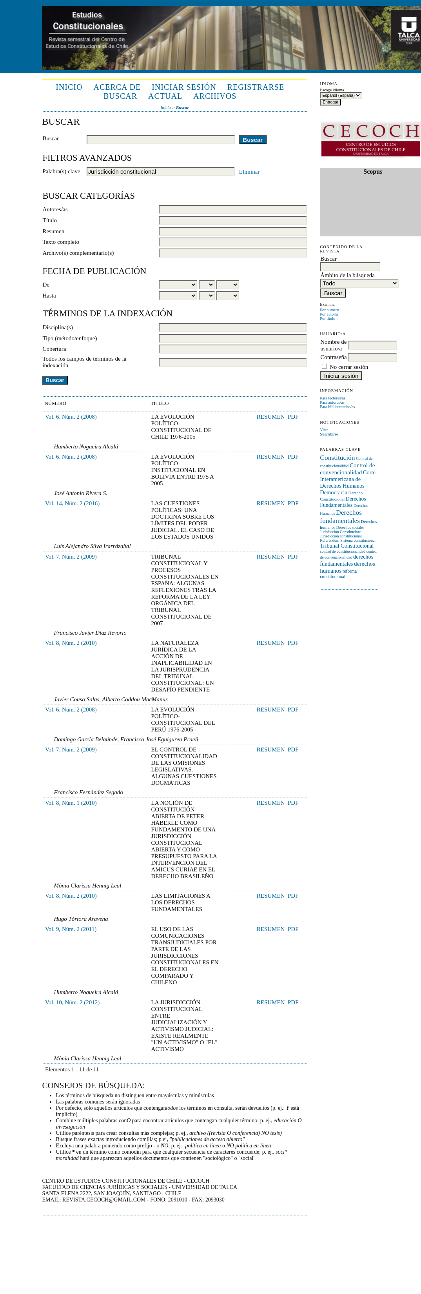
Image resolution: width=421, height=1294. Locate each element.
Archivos (214, 96)
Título (49, 220)
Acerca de (117, 87)
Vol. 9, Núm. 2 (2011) (70, 929)
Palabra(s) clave (61, 171)
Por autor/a (329, 314)
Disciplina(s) (57, 327)
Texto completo (60, 242)
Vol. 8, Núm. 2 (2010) (71, 643)
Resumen (53, 231)
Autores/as (54, 209)
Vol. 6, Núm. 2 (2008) (71, 417)
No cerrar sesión (349, 367)
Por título (327, 318)
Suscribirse (329, 434)
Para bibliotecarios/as (337, 407)
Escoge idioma (332, 90)
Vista (324, 430)
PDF (293, 417)
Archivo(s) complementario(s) (78, 253)
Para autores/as (332, 402)
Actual (165, 96)
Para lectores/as (332, 398)
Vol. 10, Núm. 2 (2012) (72, 1002)
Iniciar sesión (184, 87)
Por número (329, 310)
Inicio (69, 87)
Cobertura (54, 349)
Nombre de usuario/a (333, 345)
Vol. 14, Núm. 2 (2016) (72, 503)
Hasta (49, 295)
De (45, 284)
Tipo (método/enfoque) (69, 338)
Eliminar (249, 172)
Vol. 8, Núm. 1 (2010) (71, 803)
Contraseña (333, 357)
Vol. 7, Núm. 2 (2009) (71, 557)
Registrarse (255, 87)
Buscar (120, 96)
